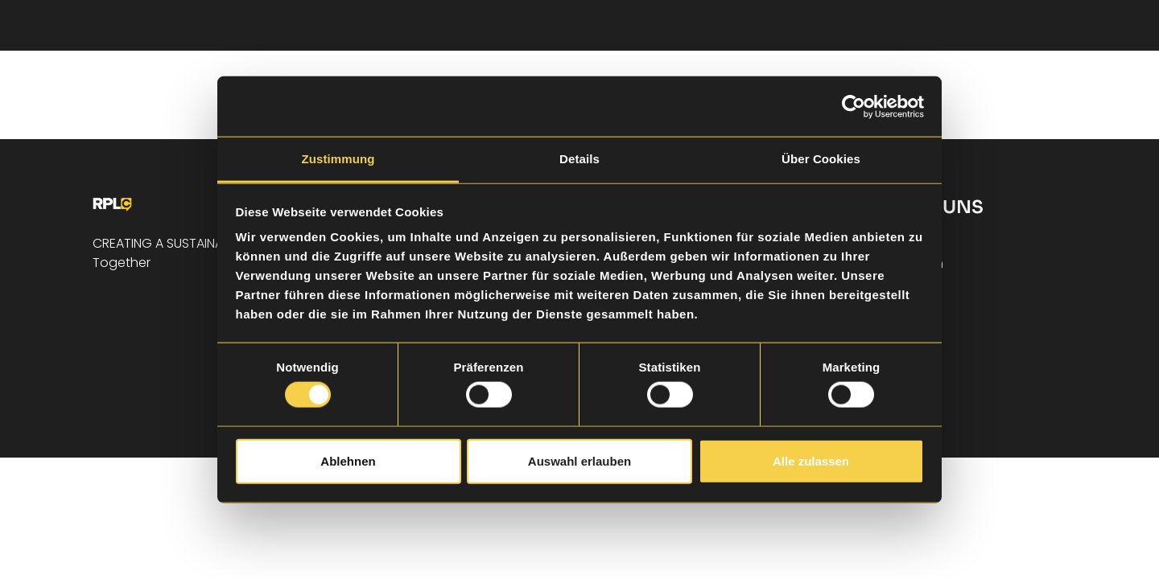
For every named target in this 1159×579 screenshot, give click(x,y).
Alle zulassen (811, 460)
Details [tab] (579, 159)
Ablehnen (347, 460)
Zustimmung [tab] (338, 159)
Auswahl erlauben (579, 460)
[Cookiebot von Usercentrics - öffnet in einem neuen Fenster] (853, 106)
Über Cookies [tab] (821, 159)
